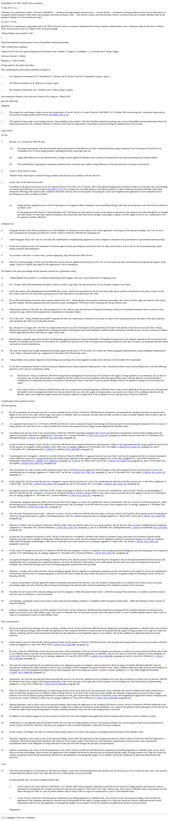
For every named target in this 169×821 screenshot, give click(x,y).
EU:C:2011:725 (133, 447)
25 (73, 461)
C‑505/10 (122, 447)
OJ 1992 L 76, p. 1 (56, 189)
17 (19, 475)
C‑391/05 (111, 461)
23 (69, 461)
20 (151, 447)
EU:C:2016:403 (16, 658)
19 (119, 435)
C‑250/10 (31, 438)
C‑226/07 (13, 672)
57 (34, 658)
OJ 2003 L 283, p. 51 (59, 115)
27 (60, 507)
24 (20, 544)
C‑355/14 (158, 656)
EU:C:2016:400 (68, 644)
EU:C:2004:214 (50, 461)
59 (77, 684)
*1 (15, 8)
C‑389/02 (39, 461)
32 (19, 518)
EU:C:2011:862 (56, 438)
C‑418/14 (57, 644)
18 (138, 484)
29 (79, 461)
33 (87, 644)
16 (54, 463)
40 (67, 484)
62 (129, 698)
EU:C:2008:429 (25, 672)
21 (91, 449)
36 (141, 461)
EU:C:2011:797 (101, 435)
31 (43, 672)
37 (106, 472)
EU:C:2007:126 (123, 461)
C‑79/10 (90, 435)
